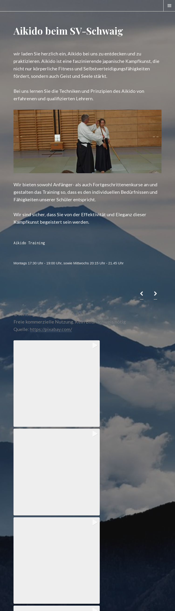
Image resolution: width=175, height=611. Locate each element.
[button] (50, 377)
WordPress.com (120, 602)
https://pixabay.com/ (51, 329)
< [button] (19, 140)
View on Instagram (87, 573)
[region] (87, 141)
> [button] (155, 140)
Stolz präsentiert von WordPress (34, 602)
